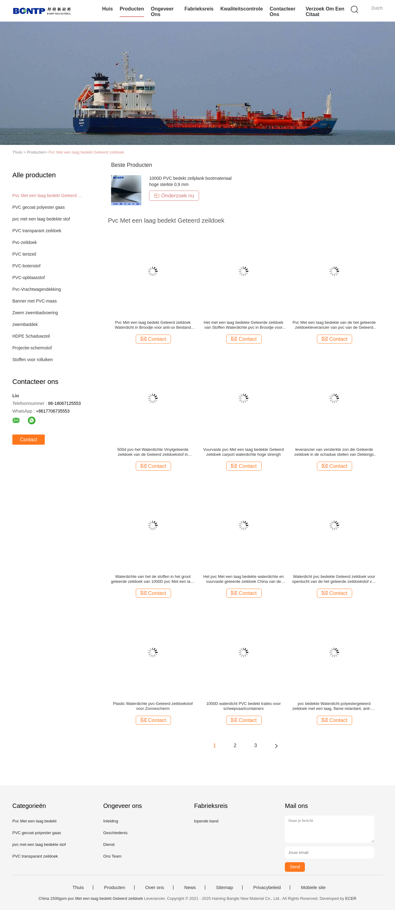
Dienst (108, 844)
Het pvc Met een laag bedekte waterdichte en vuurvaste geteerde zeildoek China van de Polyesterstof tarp (243, 579)
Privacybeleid (267, 887)
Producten (132, 8)
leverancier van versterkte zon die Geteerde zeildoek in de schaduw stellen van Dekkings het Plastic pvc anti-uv (334, 452)
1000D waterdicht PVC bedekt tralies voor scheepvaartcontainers (243, 706)
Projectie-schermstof (32, 347)
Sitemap (224, 887)
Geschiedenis (115, 832)
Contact (28, 439)
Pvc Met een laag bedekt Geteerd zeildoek (86, 152)
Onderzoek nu (174, 196)
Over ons (154, 887)
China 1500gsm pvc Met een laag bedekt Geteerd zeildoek (91, 898)
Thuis (78, 887)
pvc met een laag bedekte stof (41, 218)
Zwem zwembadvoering (35, 312)
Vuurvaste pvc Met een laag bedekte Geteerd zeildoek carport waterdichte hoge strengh (243, 452)
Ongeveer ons (162, 11)
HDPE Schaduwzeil (31, 336)
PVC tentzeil (24, 254)
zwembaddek (25, 324)
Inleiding (110, 821)
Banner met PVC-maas (34, 301)
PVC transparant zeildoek (36, 230)
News (190, 887)
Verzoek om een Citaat (325, 11)
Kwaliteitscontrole (241, 8)
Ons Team (112, 856)
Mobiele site (313, 887)
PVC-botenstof (26, 265)
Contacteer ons (283, 11)
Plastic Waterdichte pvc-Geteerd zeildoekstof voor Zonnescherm (153, 706)
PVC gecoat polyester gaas (38, 207)
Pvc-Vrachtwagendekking (36, 289)
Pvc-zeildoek (24, 242)
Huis (107, 8)
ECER (350, 898)
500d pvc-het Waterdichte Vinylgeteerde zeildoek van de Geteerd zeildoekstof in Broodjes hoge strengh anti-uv (153, 452)
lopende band (206, 821)
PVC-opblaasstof (28, 277)
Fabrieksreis (199, 8)
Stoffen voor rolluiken (32, 359)
